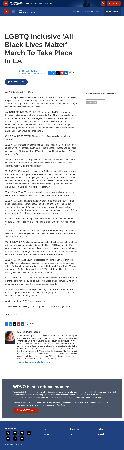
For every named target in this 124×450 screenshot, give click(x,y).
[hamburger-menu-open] (5, 3)
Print (74, 72)
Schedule (47, 434)
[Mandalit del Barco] (10, 337)
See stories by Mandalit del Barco (33, 362)
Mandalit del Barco (31, 71)
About (46, 429)
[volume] (13, 11)
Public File (99, 429)
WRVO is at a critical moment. (42, 386)
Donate (114, 3)
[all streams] (112, 11)
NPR (15, 315)
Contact (72, 434)
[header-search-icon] (103, 3)
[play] (6, 11)
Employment (74, 429)
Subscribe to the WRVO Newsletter (101, 94)
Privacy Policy (101, 434)
